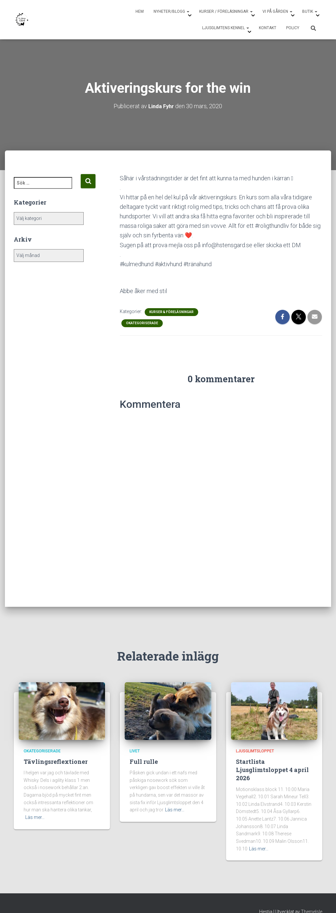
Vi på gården (277, 11)
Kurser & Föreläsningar (171, 311)
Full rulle (144, 761)
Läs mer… (35, 817)
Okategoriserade (142, 323)
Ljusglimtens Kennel (225, 28)
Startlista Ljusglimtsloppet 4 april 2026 (272, 769)
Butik (309, 11)
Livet (135, 750)
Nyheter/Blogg (171, 11)
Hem (140, 11)
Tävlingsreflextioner (56, 761)
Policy (292, 28)
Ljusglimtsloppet (255, 750)
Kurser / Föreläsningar (226, 11)
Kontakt (267, 28)
